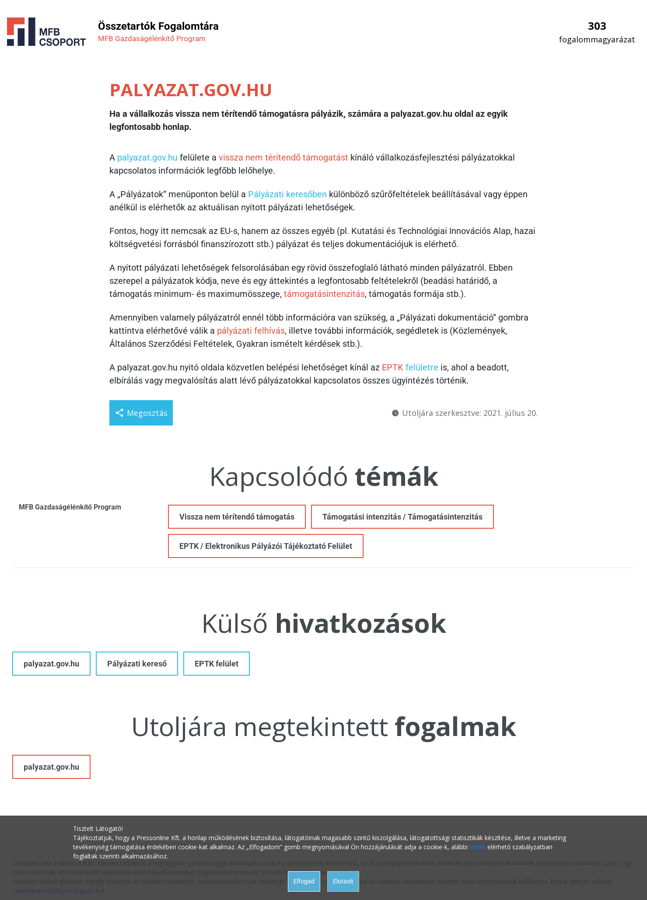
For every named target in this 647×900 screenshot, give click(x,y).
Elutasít (343, 881)
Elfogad (304, 881)
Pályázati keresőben (287, 194)
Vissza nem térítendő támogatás (236, 516)
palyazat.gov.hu (147, 157)
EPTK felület (216, 663)
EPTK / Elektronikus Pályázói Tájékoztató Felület (265, 546)
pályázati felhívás (251, 330)
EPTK (392, 367)
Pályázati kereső (137, 663)
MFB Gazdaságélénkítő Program (70, 507)
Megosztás (141, 412)
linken (477, 847)
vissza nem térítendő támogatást (283, 157)
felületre (422, 367)
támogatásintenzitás (324, 294)
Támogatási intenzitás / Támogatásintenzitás (402, 516)
